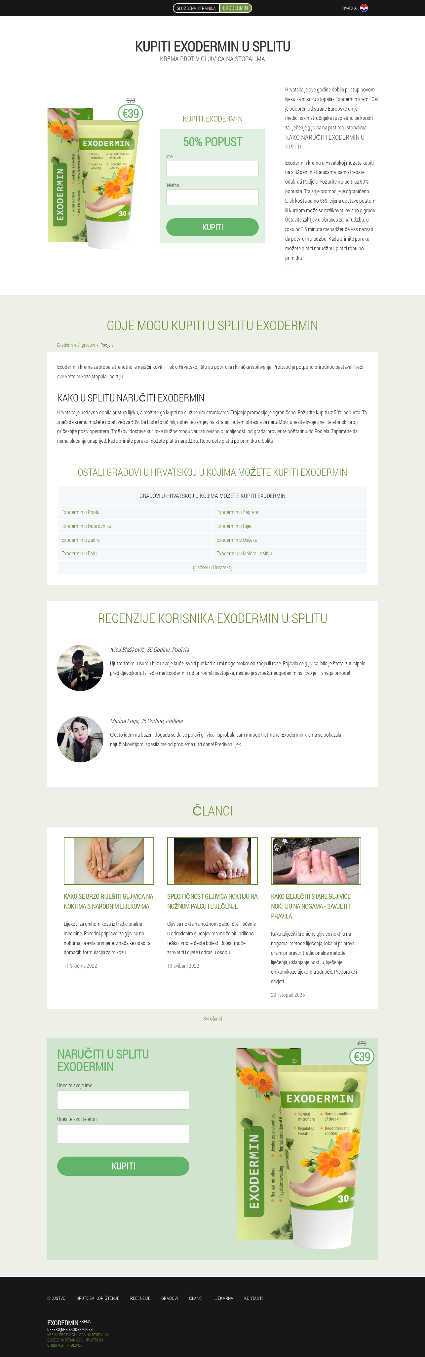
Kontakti (253, 1298)
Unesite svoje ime (74, 1085)
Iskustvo (56, 1298)
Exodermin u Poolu (80, 511)
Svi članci (212, 1018)
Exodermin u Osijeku (236, 539)
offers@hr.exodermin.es (70, 1329)
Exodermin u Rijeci (234, 525)
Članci (196, 1298)
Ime (169, 156)
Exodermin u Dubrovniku (86, 525)
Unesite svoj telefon (77, 1119)
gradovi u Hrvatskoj (212, 567)
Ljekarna (223, 1298)
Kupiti (212, 227)
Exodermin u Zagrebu (238, 511)
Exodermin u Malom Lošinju (244, 553)
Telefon (172, 185)
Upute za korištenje (97, 1298)
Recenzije (140, 1298)
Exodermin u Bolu (79, 553)
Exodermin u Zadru (80, 539)
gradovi (169, 1298)
